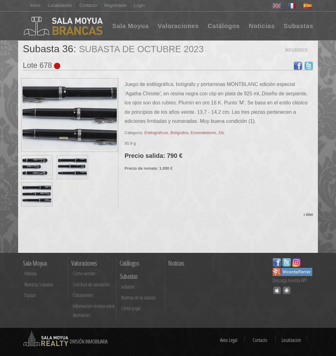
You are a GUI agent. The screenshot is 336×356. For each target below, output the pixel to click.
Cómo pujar (131, 308)
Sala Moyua (130, 26)
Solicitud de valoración (91, 284)
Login (139, 5)
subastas (127, 286)
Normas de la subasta (138, 297)
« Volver (308, 214)
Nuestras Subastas (38, 284)
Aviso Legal (228, 340)
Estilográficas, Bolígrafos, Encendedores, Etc (184, 132)
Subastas (298, 26)
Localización (60, 5)
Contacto (88, 5)
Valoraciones (178, 26)
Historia (30, 273)
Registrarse (115, 5)
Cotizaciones (83, 295)
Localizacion (291, 340)
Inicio (35, 5)
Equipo (30, 295)
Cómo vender (84, 273)
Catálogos (224, 26)
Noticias (262, 26)
